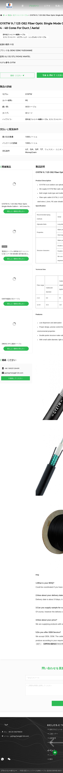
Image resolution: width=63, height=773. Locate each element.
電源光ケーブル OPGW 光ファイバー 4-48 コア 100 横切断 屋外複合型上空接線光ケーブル (16, 253)
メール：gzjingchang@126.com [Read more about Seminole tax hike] (15, 736)
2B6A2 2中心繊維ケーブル (11, 344)
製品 (9, 15)
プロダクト (34, 6)
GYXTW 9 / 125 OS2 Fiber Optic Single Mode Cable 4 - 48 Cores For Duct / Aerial (16, 206)
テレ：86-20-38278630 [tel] (12, 732)
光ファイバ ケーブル (20, 15)
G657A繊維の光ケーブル (11, 299)
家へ (4, 15)
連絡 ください (17, 75)
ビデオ (47, 6)
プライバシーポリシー (9, 771)
